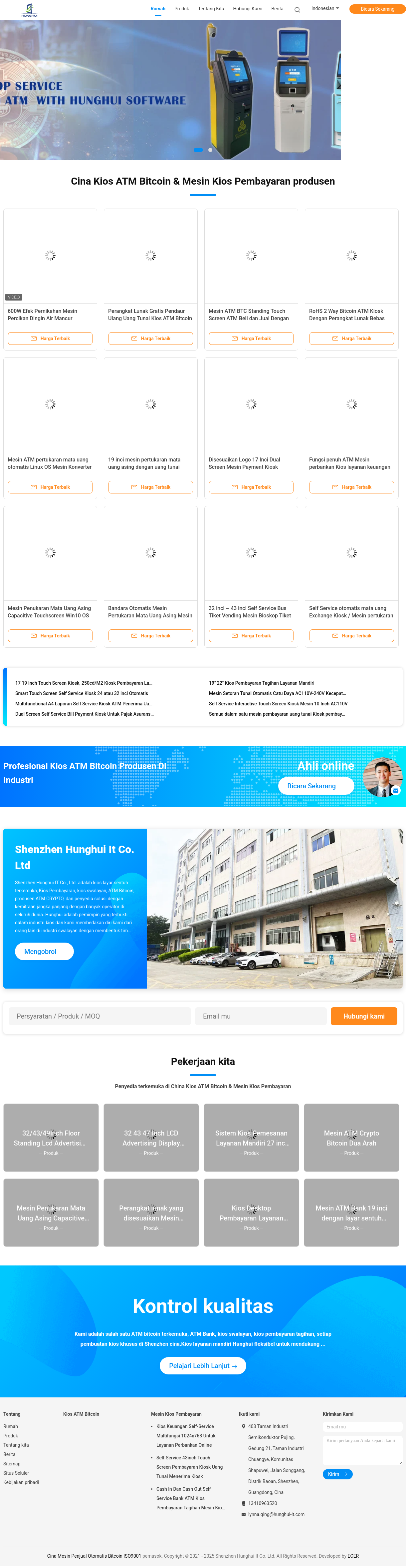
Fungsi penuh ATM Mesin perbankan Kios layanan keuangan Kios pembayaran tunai (349, 466)
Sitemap (11, 1463)
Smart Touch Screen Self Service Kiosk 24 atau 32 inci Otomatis (81, 694)
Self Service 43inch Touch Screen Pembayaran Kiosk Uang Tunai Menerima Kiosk (189, 1467)
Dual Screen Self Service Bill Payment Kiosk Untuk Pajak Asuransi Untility (84, 715)
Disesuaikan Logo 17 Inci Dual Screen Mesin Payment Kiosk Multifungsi (244, 466)
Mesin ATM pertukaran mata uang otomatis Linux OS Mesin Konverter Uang (50, 466)
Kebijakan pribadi (21, 1482)
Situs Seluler (16, 1473)
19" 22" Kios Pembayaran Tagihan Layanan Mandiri (261, 684)
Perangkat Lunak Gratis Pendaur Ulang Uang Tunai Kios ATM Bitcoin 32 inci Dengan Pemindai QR (150, 318)
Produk (10, 1435)
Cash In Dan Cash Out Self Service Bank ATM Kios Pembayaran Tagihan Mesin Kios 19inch (190, 1499)
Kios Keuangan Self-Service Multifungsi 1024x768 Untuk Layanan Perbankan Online (185, 1436)
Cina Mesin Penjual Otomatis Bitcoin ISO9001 (94, 1556)
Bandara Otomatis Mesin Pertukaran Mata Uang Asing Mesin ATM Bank (150, 615)
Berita (9, 1454)
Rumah (10, 1426)
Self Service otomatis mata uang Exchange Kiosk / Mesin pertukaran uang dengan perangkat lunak (351, 615)
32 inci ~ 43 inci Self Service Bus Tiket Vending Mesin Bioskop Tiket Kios (250, 615)
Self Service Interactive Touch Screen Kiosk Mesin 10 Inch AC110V (278, 704)
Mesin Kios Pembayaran (176, 1414)
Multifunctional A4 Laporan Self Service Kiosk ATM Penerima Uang (84, 704)
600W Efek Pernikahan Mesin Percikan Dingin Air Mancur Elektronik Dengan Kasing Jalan (45, 318)
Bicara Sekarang (378, 9)
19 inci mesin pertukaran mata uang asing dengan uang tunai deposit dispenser (144, 466)
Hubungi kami (364, 1016)
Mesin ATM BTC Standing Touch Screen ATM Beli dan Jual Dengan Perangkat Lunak (249, 318)
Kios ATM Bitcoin (81, 1414)
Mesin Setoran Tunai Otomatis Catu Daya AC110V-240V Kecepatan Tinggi (278, 694)
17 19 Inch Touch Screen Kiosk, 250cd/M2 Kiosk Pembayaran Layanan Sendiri (84, 684)
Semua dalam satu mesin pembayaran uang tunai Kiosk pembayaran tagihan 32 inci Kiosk (278, 715)
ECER (353, 1556)
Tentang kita (16, 1445)
